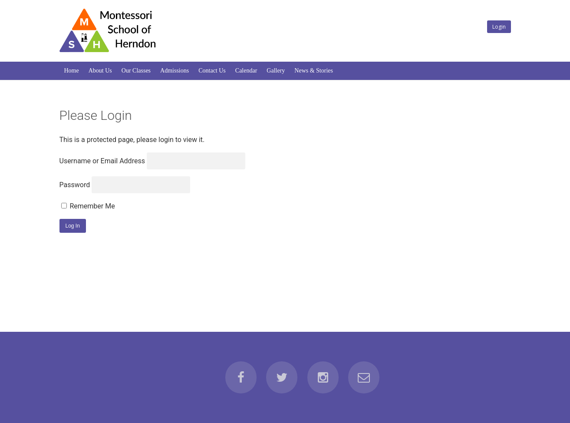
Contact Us (212, 70)
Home (71, 70)
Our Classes (136, 70)
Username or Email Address (102, 161)
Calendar (246, 70)
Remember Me (88, 206)
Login (499, 26)
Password (74, 185)
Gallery (276, 70)
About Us (100, 70)
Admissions (174, 70)
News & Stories (313, 70)
